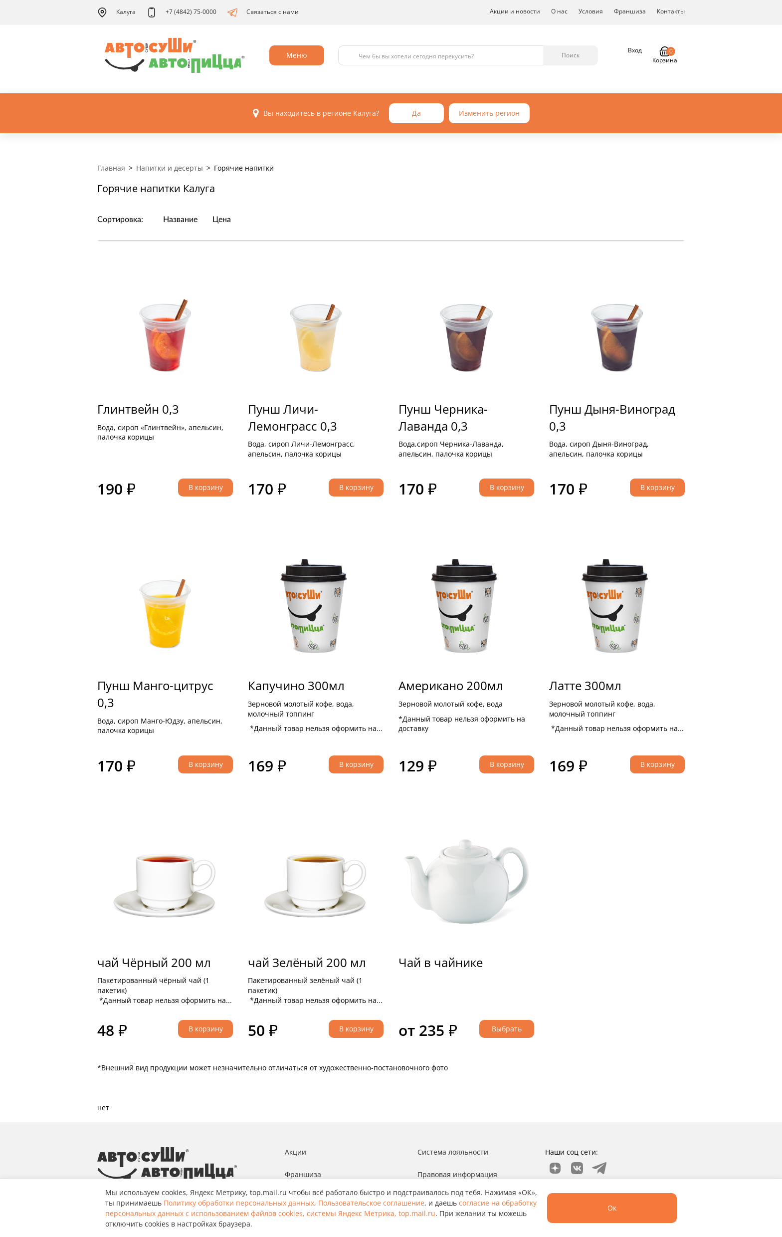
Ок (611, 1208)
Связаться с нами (263, 12)
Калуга (116, 12)
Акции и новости (515, 11)
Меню (296, 55)
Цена (221, 220)
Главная (111, 168)
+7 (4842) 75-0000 (181, 12)
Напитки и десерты (169, 168)
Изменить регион (489, 113)
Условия (591, 11)
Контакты (671, 11)
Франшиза (630, 11)
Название (180, 220)
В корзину (206, 487)
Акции (295, 1152)
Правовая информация (457, 1174)
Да (416, 113)
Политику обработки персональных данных (239, 1203)
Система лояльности (452, 1152)
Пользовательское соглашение (371, 1203)
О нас (559, 11)
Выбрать (507, 1028)
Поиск (571, 55)
